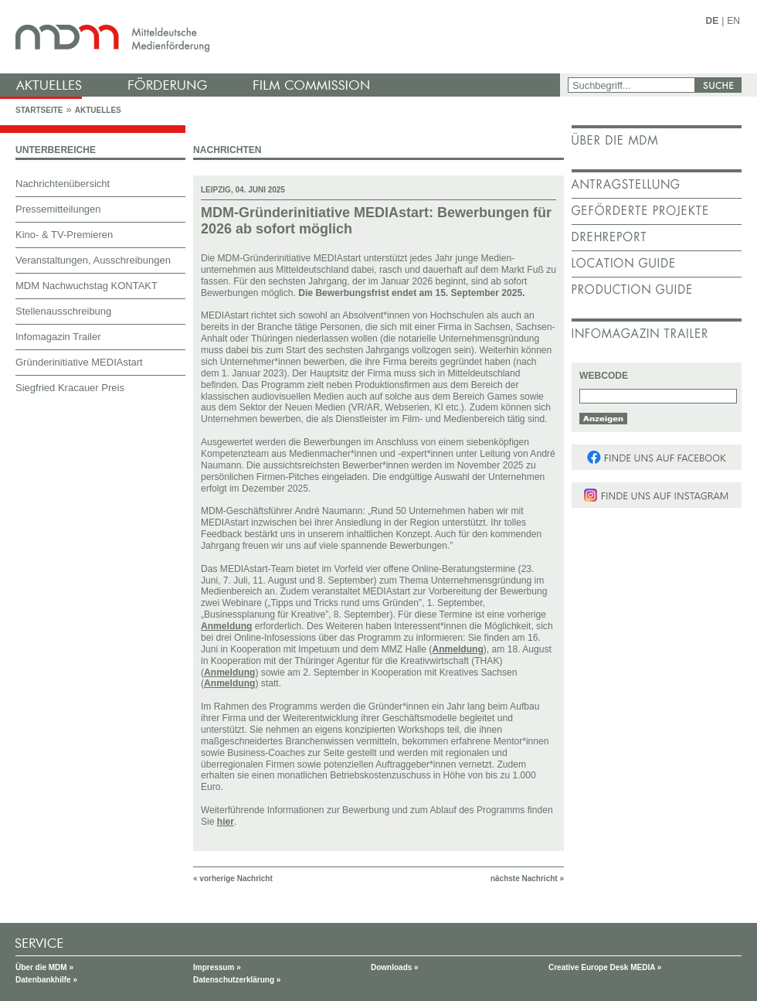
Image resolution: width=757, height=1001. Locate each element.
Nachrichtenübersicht (62, 183)
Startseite (39, 110)
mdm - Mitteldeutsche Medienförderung (282, 36)
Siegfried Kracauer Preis (69, 387)
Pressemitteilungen (58, 209)
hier (225, 821)
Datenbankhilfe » (46, 979)
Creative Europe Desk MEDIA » (604, 967)
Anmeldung (226, 626)
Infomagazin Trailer (58, 336)
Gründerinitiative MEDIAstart (79, 362)
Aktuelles (98, 110)
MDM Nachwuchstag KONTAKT (86, 285)
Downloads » (395, 967)
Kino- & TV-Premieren (64, 234)
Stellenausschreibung (63, 311)
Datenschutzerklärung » (236, 979)
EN (733, 20)
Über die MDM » (44, 967)
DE (712, 20)
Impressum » (217, 967)
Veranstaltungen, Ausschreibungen (93, 260)
